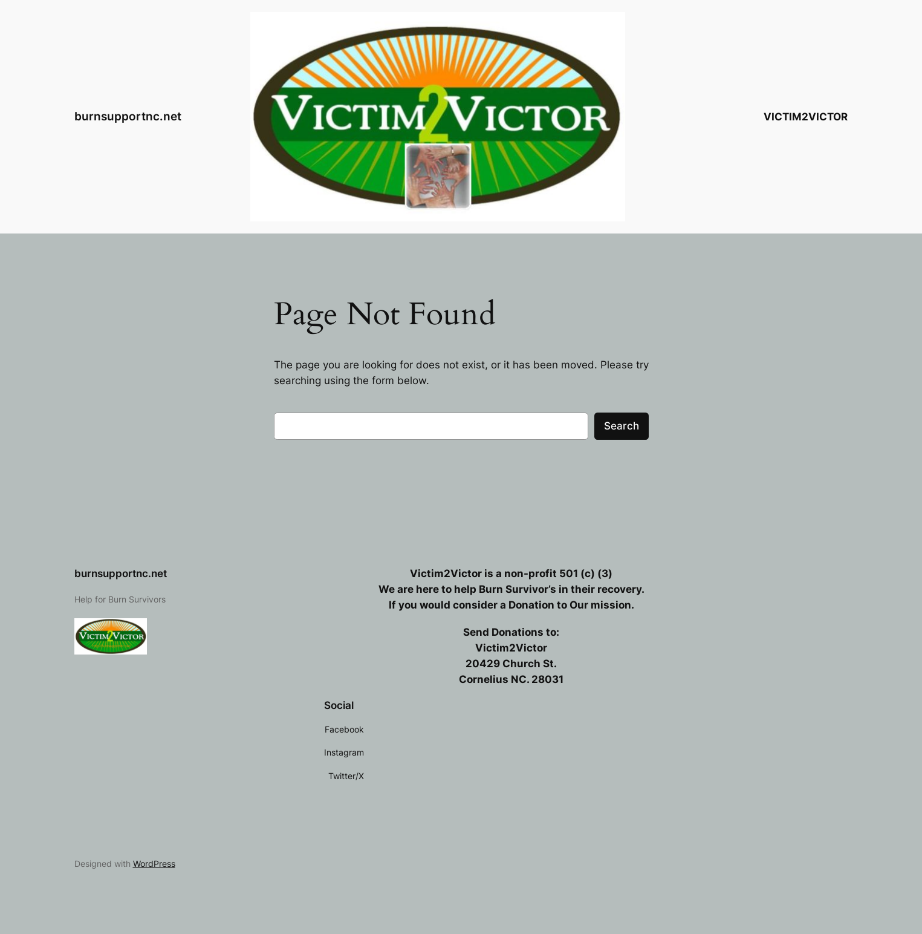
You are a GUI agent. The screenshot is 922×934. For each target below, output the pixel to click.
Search (621, 426)
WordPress (154, 863)
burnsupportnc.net (127, 116)
